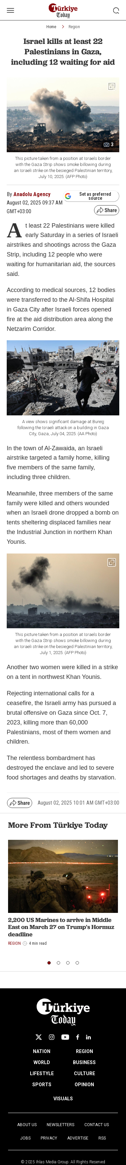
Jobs (25, 1138)
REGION (84, 1051)
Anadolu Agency (31, 194)
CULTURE (84, 1073)
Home (51, 27)
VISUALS (63, 1098)
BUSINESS (84, 1062)
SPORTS (41, 1084)
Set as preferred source (88, 196)
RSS (102, 1138)
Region (74, 27)
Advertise (77, 1138)
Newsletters (60, 1124)
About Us (27, 1124)
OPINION (84, 1084)
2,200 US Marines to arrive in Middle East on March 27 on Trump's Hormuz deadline (61, 927)
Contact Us (96, 1124)
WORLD (42, 1062)
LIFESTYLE (42, 1073)
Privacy (49, 1138)
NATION (41, 1051)
